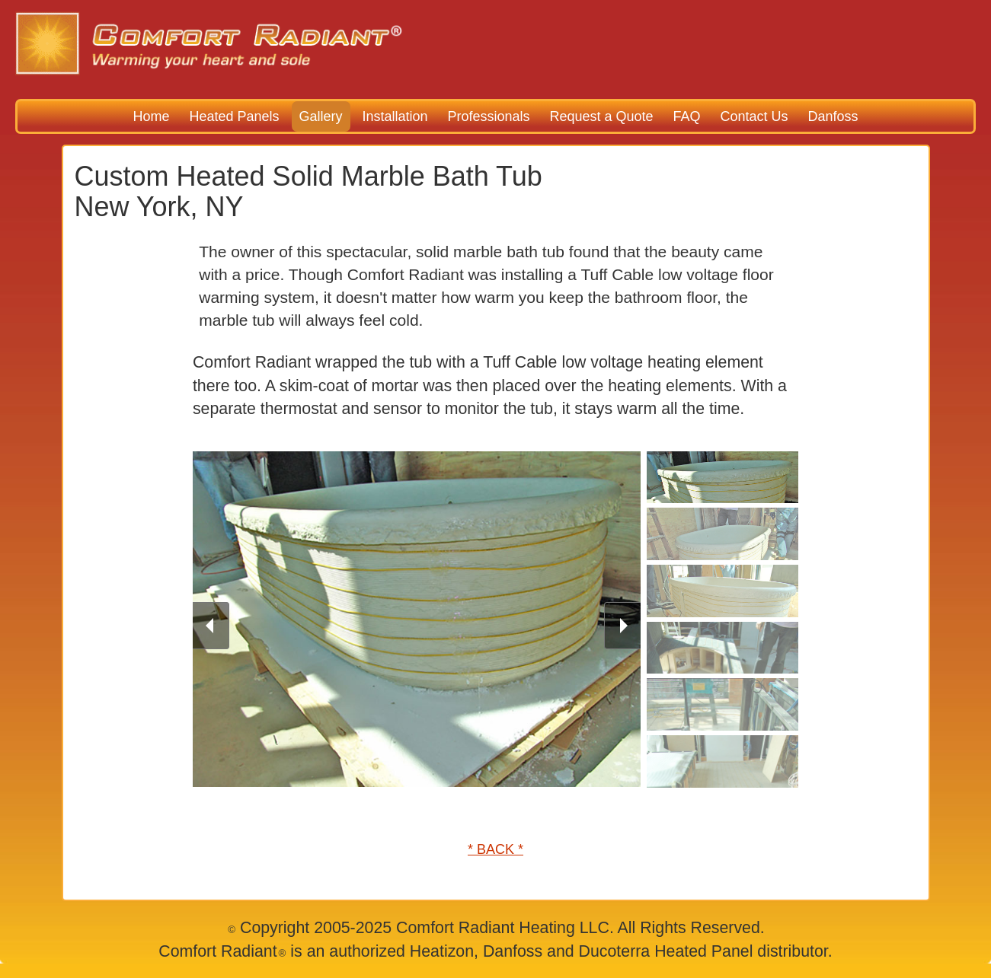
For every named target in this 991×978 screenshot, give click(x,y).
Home (151, 116)
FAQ (686, 116)
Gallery (321, 116)
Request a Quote (601, 116)
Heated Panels (234, 116)
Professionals (488, 116)
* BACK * (495, 849)
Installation (394, 116)
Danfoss (832, 116)
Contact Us (754, 116)
